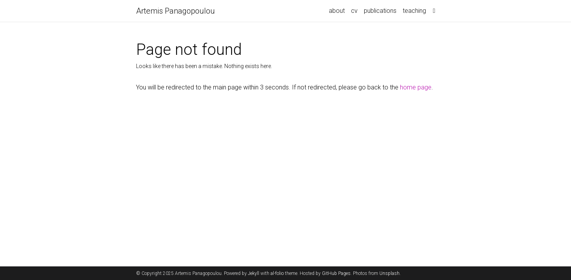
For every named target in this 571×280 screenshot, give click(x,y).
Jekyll (253, 273)
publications (380, 10)
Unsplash (389, 273)
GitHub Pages (336, 273)
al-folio (277, 273)
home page (415, 87)
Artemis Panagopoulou (175, 11)
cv (354, 10)
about (337, 10)
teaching (414, 10)
